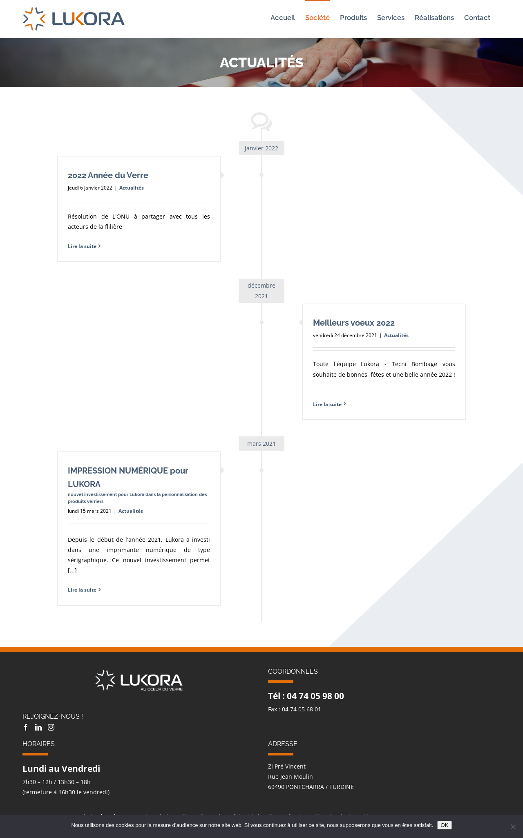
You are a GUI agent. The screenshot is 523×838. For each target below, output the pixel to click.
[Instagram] (51, 727)
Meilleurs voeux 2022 (354, 323)
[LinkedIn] (38, 727)
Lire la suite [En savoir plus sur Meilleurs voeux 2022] (327, 404)
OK (444, 825)
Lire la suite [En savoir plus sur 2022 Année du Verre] (82, 246)
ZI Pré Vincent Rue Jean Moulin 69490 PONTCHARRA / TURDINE (311, 776)
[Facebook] (25, 727)
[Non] (513, 826)
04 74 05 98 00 (315, 696)
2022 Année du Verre (108, 175)
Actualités (131, 187)
